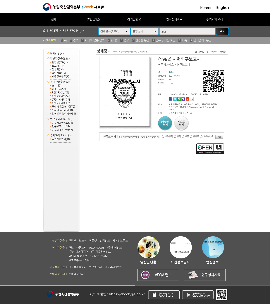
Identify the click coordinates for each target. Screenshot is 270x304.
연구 (126, 40)
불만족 (196, 136)
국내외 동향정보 (63, 107)
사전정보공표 (60, 76)
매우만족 (169, 136)
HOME (200, 52)
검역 (75, 40)
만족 (179, 136)
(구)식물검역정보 (61, 103)
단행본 (60, 62)
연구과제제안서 (62, 130)
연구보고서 (61, 126)
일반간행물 (94, 19)
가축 (184, 40)
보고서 (58, 66)
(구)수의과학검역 (61, 100)
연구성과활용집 (62, 123)
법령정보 (59, 73)
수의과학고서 (214, 19)
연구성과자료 (174, 19)
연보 (56, 85)
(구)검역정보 (61, 96)
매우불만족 (208, 136)
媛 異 (114, 40)
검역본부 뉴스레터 (64, 114)
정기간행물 (134, 19)
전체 (53, 19)
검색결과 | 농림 (202, 40)
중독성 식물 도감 (165, 40)
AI (65, 40)
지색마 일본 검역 (94, 40)
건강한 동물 (142, 40)
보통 (187, 136)
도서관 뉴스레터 (63, 110)
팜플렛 (58, 69)
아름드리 (59, 89)
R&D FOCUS (60, 92)
